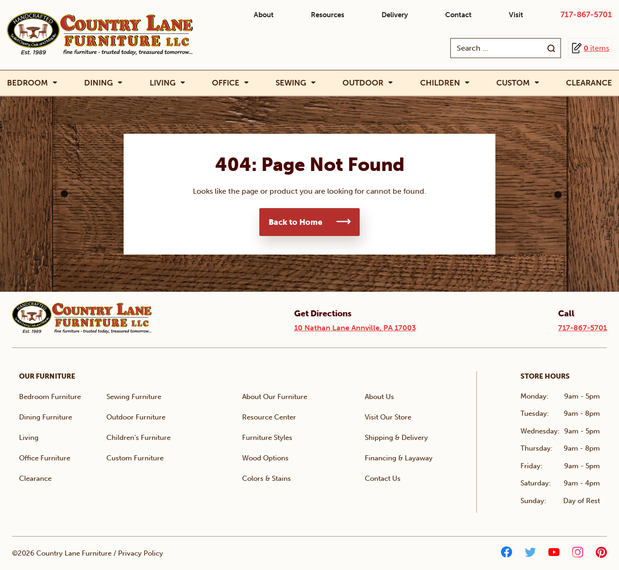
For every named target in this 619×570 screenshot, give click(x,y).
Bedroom (27, 83)
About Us (379, 397)
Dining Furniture (45, 417)
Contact (458, 15)
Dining (98, 83)
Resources (327, 15)
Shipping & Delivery (396, 437)
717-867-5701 (586, 14)
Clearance (589, 82)
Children (440, 83)
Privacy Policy (140, 553)
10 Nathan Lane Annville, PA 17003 (355, 327)
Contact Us (383, 478)
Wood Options (265, 458)
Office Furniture (44, 458)
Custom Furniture (135, 458)
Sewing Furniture (133, 397)
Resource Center (269, 417)
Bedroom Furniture (50, 397)
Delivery (395, 15)
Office (225, 83)
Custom (513, 83)
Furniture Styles (267, 437)
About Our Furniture (274, 397)
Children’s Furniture (138, 437)
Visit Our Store (388, 417)
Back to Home (296, 222)
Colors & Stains (266, 478)
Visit (516, 15)
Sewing (291, 83)
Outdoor (362, 83)
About (264, 15)
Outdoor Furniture (135, 417)
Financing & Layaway (399, 458)
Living (163, 83)
